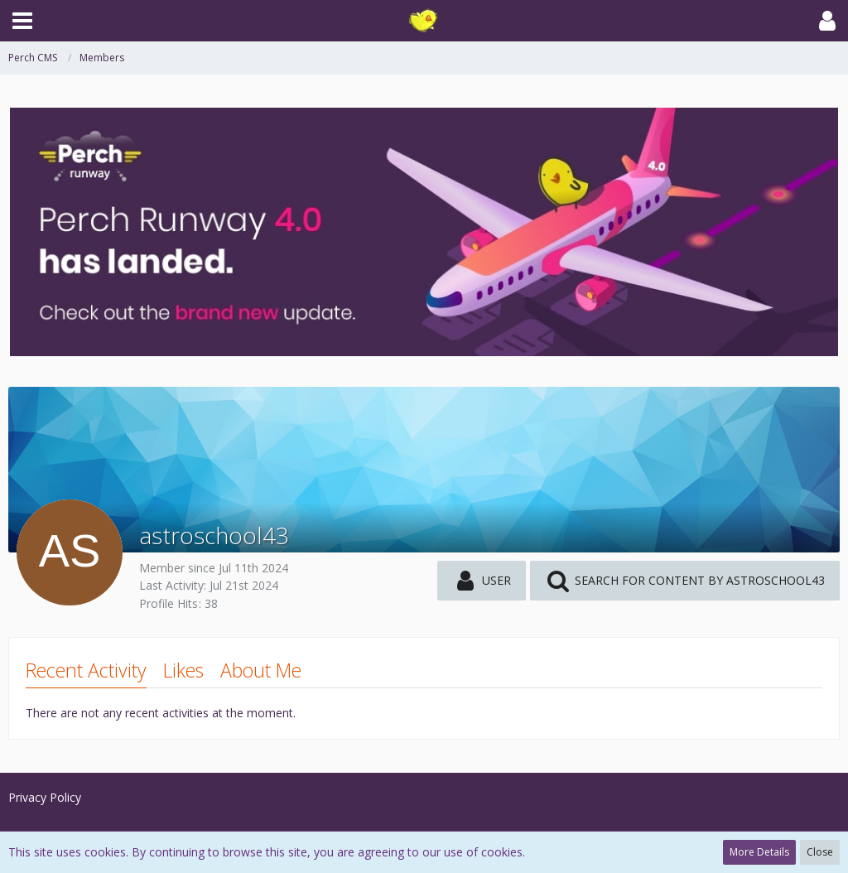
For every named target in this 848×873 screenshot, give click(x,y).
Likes (183, 670)
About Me (260, 670)
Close (820, 852)
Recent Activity (86, 670)
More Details (759, 852)
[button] (22, 20)
